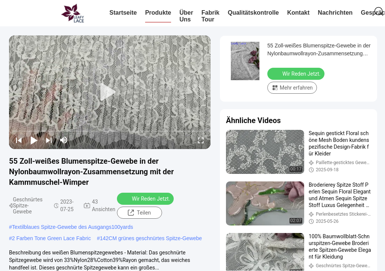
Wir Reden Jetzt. (146, 198)
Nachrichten (335, 12)
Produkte (158, 12)
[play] (109, 92)
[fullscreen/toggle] (200, 140)
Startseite (123, 12)
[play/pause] (33, 140)
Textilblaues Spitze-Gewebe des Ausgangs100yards (72, 227)
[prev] (18, 140)
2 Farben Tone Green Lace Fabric (51, 238)
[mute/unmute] (63, 140)
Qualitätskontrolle (253, 12)
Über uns (186, 16)
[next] (48, 140)
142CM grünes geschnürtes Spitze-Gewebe (151, 238)
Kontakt (298, 12)
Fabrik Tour (211, 16)
